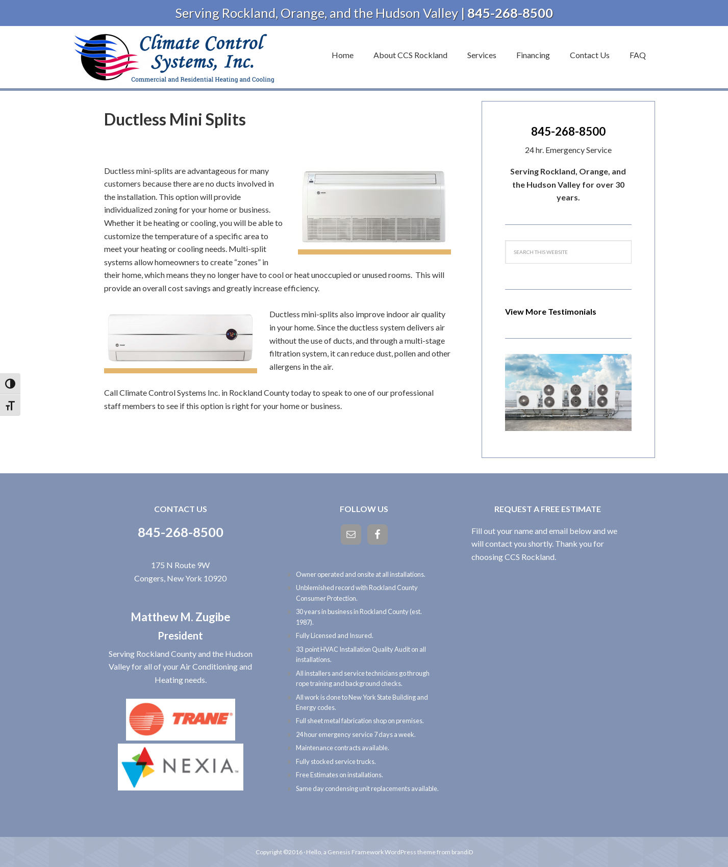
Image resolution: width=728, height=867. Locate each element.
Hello (313, 852)
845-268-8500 (568, 131)
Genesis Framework (356, 852)
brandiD (462, 852)
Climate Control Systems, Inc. (175, 57)
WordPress (400, 852)
